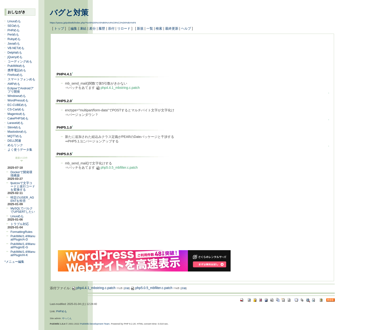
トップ (59, 28)
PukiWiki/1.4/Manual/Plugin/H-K (22, 253)
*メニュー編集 (14, 261)
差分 (92, 28)
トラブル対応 (19, 224)
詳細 (126, 288)
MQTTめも (15, 136)
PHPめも (14, 30)
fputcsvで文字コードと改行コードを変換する (22, 186)
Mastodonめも (17, 131)
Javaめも (14, 43)
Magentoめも (16, 114)
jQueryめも (15, 57)
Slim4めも (14, 127)
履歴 (101, 28)
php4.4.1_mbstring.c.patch (118, 88)
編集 (73, 28)
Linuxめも (14, 21)
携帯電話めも (17, 70)
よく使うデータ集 (20, 149)
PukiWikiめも (16, 66)
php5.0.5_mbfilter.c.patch (117, 167)
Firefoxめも (15, 75)
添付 (111, 28)
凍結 (83, 28)
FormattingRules (21, 232)
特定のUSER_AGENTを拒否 (22, 199)
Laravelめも (15, 123)
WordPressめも (18, 100)
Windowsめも (17, 96)
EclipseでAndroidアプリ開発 (21, 90)
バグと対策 (69, 12)
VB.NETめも (16, 48)
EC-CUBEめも (17, 105)
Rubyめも (14, 39)
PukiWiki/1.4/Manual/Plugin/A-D (22, 238)
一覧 (149, 28)
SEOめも (14, 25)
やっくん (67, 318)
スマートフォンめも (21, 79)
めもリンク (15, 145)
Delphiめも (15, 52)
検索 (159, 28)
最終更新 (171, 28)
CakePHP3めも (18, 118)
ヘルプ (186, 28)
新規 (140, 28)
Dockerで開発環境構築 (21, 174)
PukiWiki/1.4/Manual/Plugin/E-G (22, 245)
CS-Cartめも (16, 109)
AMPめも (14, 84)
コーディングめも (20, 61)
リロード (123, 28)
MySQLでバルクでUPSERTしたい (22, 210)
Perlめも (13, 34)
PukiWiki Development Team (95, 323)
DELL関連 (14, 140)
